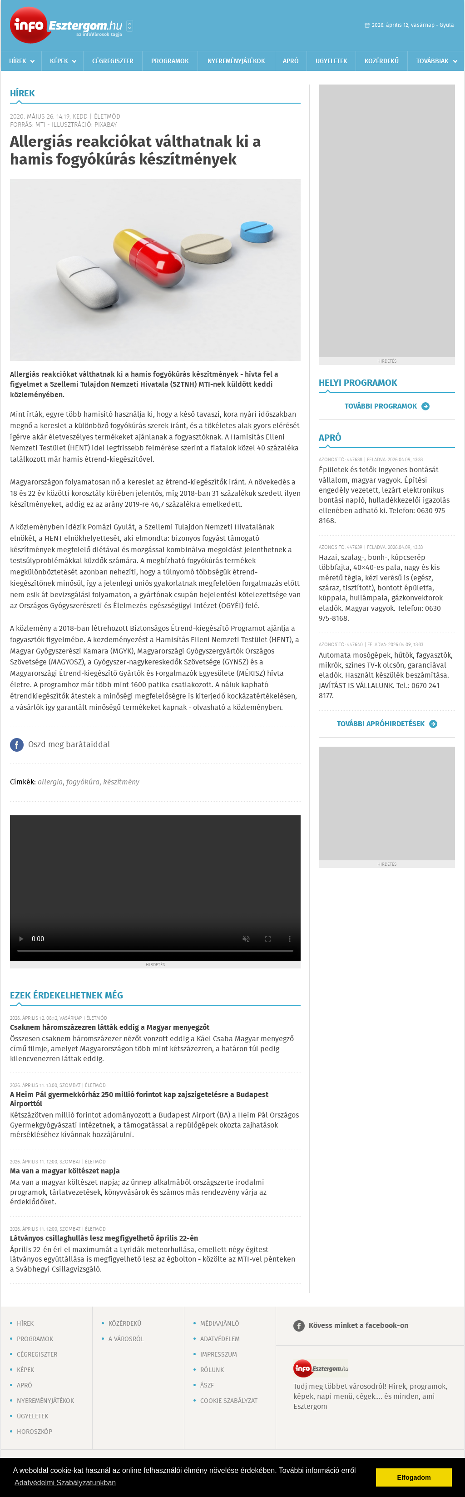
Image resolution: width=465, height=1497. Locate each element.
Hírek (17, 61)
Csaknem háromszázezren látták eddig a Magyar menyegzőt (109, 1027)
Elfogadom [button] (414, 1477)
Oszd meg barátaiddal (69, 745)
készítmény (121, 782)
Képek (59, 61)
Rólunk (212, 1370)
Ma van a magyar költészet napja (65, 1171)
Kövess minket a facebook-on (358, 1326)
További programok (381, 406)
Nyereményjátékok (236, 61)
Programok (170, 61)
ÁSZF (207, 1386)
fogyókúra (82, 782)
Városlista (129, 26)
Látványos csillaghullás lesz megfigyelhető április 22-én (104, 1238)
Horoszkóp (34, 1432)
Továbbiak (432, 61)
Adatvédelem (220, 1339)
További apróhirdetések (381, 724)
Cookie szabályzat (228, 1401)
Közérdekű (382, 61)
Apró (291, 61)
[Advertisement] (387, 221)
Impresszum (218, 1355)
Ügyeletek (331, 61)
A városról (126, 1339)
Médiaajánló (219, 1324)
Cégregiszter (113, 61)
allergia (50, 782)
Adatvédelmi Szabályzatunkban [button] (65, 1483)
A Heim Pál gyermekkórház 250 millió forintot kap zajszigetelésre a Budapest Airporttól (139, 1099)
